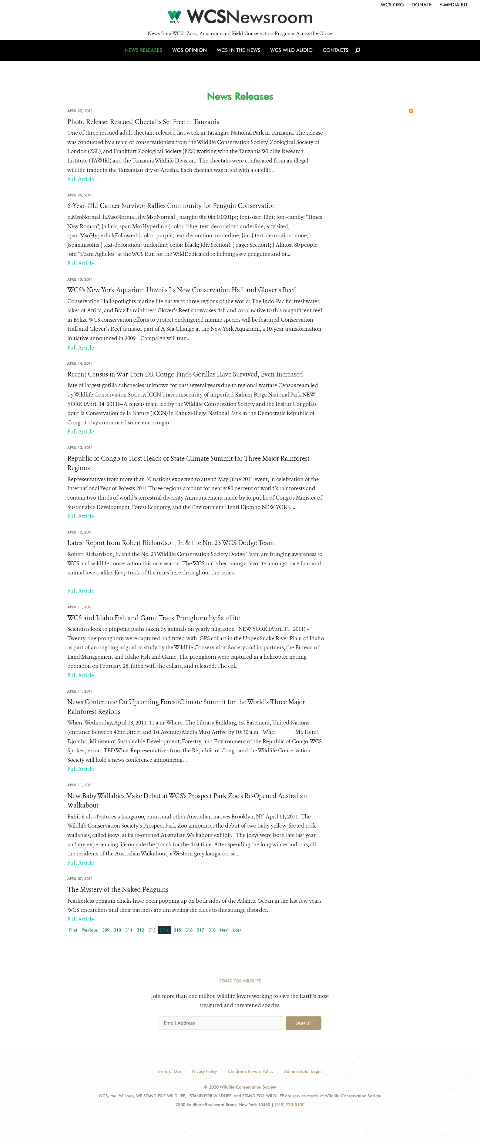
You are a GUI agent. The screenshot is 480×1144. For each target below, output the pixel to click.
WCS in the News (239, 55)
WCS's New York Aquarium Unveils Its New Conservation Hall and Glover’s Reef (181, 290)
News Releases (146, 55)
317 (200, 930)
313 (152, 930)
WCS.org (392, 5)
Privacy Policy (204, 1071)
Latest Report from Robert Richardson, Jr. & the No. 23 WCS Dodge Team (170, 543)
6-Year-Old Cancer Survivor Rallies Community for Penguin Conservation (171, 206)
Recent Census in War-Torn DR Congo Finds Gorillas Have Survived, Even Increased (185, 374)
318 (212, 930)
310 (117, 930)
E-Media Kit (453, 5)
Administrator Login (303, 1071)
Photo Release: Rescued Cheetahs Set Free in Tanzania (143, 122)
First (73, 930)
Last (237, 930)
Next (224, 930)
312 (140, 930)
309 (105, 930)
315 (177, 930)
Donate (421, 5)
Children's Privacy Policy (251, 1071)
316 (189, 930)
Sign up (303, 1023)
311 (129, 930)
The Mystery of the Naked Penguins (117, 889)
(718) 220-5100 (289, 1104)
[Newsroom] (240, 19)
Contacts (333, 55)
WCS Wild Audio (291, 55)
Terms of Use (169, 1071)
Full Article (80, 179)
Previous (90, 930)
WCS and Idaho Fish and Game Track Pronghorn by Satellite (153, 618)
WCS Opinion (191, 55)
